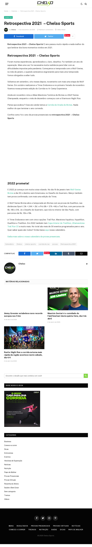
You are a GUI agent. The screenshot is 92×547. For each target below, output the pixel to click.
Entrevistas (8, 456)
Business (7, 444)
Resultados (22, 529)
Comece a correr (10, 448)
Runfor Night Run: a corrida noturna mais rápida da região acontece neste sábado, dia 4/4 (23, 358)
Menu (11, 529)
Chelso (13, 30)
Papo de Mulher (10, 475)
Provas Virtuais (10, 483)
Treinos (7, 498)
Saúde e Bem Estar (11, 490)
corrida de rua (44, 247)
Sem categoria (9, 494)
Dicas (6, 452)
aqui (70, 229)
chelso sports (30, 247)
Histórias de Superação (13, 464)
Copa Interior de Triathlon (59, 223)
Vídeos (6, 502)
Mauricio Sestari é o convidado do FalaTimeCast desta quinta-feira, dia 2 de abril (67, 319)
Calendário (9, 247)
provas (55, 247)
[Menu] (6, 4)
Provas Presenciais (11, 479)
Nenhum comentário (45, 30)
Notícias (7, 467)
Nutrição (7, 471)
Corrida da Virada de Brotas (59, 105)
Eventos (8, 17)
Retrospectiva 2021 (68, 247)
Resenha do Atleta (11, 487)
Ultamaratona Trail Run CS (19, 226)
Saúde (54, 532)
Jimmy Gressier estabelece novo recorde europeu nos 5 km (23, 317)
